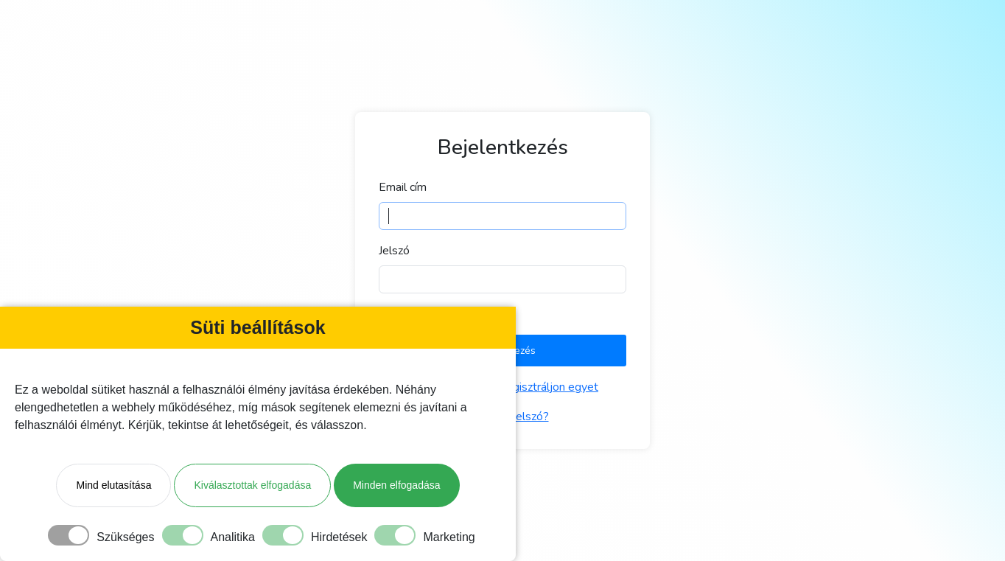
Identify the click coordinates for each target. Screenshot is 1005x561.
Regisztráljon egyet (548, 387)
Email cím (403, 187)
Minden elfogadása (396, 485)
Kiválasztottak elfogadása (252, 485)
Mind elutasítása (113, 485)
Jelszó (394, 251)
